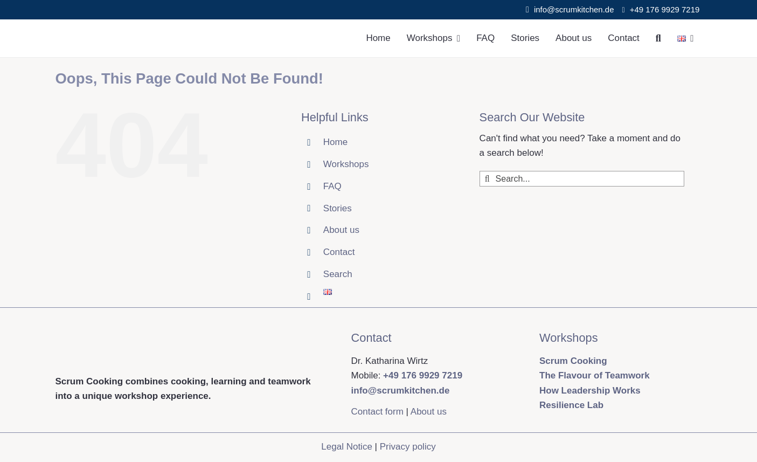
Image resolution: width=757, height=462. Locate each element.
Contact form (377, 411)
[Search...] (582, 179)
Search (337, 274)
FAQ (332, 186)
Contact (339, 252)
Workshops (346, 164)
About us (341, 230)
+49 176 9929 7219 (666, 9)
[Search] (658, 38)
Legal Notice (346, 447)
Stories (337, 208)
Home (335, 142)
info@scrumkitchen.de (574, 9)
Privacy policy (408, 447)
